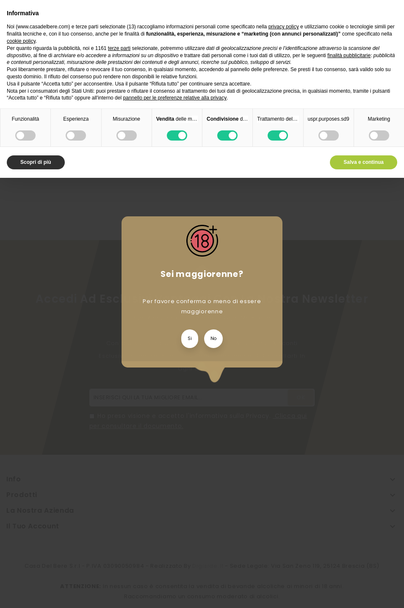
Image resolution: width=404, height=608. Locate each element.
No (213, 338)
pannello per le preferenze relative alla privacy (175, 98)
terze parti (119, 48)
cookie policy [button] (21, 41)
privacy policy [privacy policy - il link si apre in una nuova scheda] (283, 27)
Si (190, 338)
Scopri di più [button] (35, 162)
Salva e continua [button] (363, 162)
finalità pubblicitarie (349, 55)
